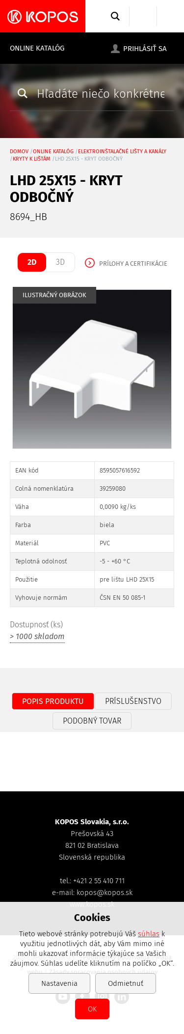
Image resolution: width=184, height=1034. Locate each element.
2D (31, 262)
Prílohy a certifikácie (133, 263)
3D (60, 262)
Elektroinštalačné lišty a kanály (122, 151)
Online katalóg (37, 48)
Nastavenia (59, 983)
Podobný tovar (92, 721)
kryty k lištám (32, 159)
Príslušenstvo (133, 701)
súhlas (148, 933)
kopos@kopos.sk (104, 892)
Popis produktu (53, 701)
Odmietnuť (125, 983)
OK (92, 1009)
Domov (19, 151)
